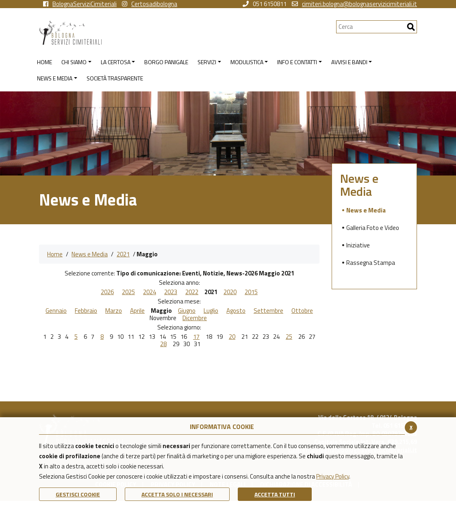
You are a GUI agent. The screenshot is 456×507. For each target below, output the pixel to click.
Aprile (137, 310)
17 (196, 336)
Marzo (113, 310)
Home (55, 254)
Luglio (211, 310)
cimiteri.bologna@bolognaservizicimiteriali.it (354, 4)
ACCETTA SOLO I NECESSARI (177, 494)
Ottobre (302, 310)
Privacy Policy (332, 476)
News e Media (90, 254)
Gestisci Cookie (78, 494)
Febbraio (86, 310)
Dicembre (194, 318)
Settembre (268, 310)
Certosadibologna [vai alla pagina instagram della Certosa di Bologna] (149, 4)
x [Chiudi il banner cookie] (411, 426)
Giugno (186, 310)
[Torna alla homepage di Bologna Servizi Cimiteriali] (187, 32)
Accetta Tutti (274, 494)
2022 (191, 292)
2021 (123, 254)
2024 (149, 292)
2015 (251, 292)
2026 (107, 292)
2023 (170, 292)
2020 (230, 292)
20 (232, 336)
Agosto (235, 310)
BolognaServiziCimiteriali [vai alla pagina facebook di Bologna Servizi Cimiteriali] (80, 4)
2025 (128, 292)
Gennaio (56, 310)
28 (163, 344)
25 (289, 336)
